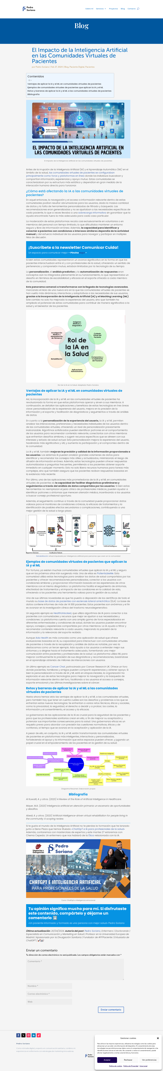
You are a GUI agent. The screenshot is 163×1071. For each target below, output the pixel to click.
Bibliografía (33, 94)
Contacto (132, 9)
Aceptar (107, 1060)
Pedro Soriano (42, 67)
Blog (123, 9)
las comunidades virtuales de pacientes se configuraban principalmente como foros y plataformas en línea (70, 174)
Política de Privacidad (130, 1066)
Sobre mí (89, 9)
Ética (91, 835)
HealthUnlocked (62, 613)
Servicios (100, 9)
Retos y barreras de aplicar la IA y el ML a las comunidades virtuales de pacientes (69, 90)
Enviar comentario (111, 1009)
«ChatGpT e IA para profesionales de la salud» (98, 829)
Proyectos (113, 9)
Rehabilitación (42, 556)
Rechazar (128, 1060)
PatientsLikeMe (105, 573)
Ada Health (42, 637)
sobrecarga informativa (92, 212)
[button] (158, 1038)
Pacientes (89, 67)
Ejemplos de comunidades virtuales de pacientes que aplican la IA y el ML (65, 87)
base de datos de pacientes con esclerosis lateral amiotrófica (74, 601)
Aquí (82, 252)
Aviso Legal (143, 1066)
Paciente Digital (77, 67)
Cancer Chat (57, 666)
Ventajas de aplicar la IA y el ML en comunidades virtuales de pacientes (64, 83)
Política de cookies (115, 1066)
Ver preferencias (149, 1060)
